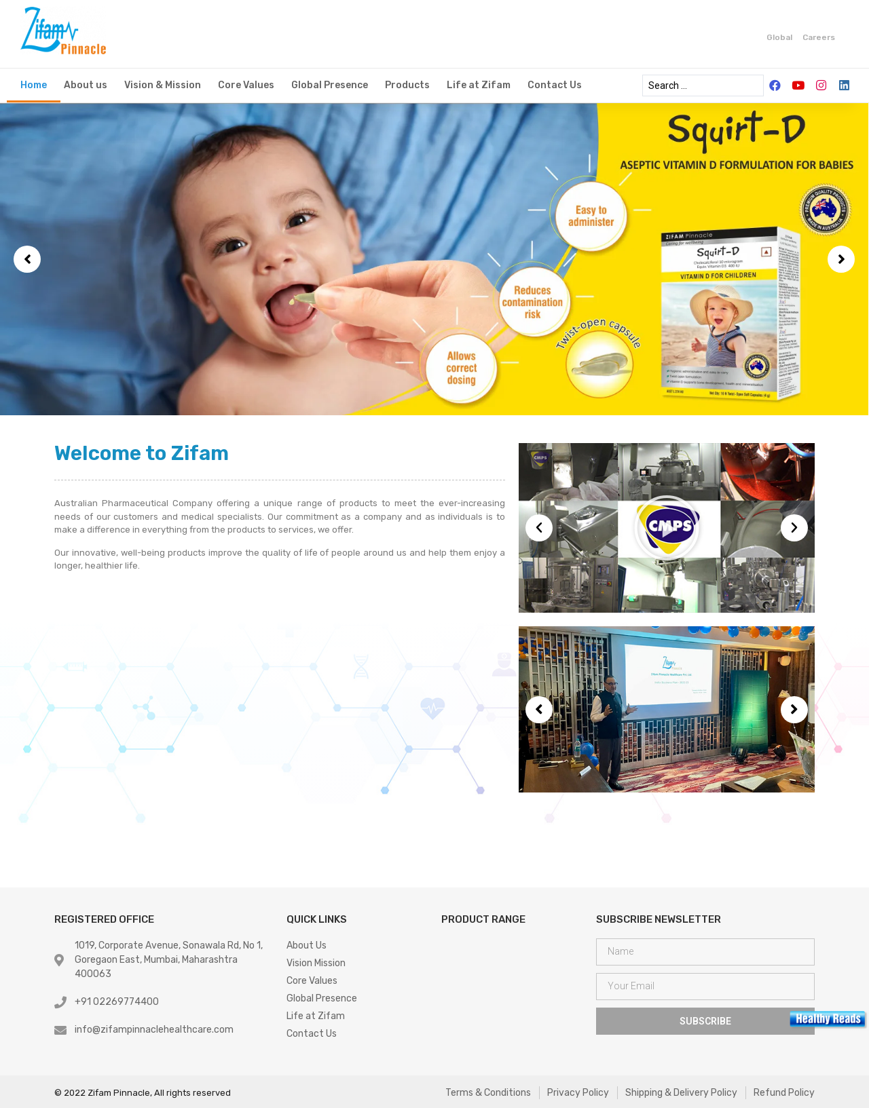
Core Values (246, 85)
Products (407, 85)
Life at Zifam (479, 85)
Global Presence (329, 85)
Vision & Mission (162, 85)
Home (33, 85)
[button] (27, 259)
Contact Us (555, 85)
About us (85, 85)
